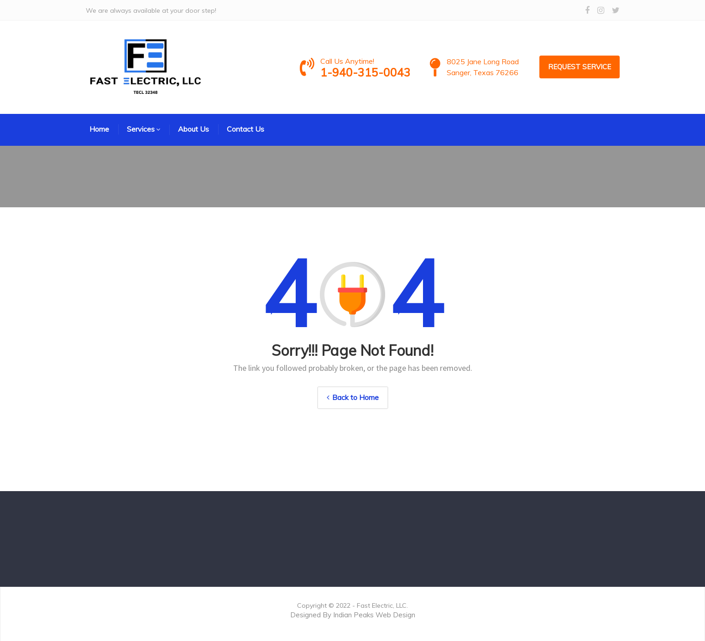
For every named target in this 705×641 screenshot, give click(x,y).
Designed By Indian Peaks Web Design (353, 614)
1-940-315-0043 (376, 72)
